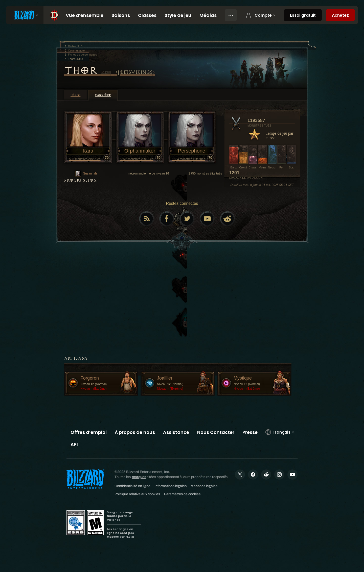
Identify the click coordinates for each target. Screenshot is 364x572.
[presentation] (24, 15)
